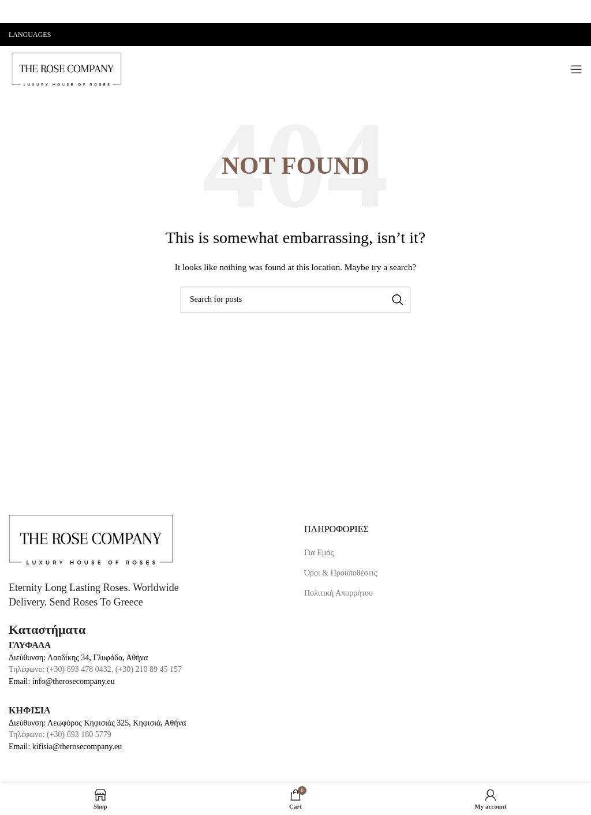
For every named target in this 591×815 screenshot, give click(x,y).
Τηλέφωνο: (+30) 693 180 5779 (60, 734)
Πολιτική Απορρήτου (338, 593)
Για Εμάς (319, 552)
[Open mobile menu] (576, 69)
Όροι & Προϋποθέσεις (340, 573)
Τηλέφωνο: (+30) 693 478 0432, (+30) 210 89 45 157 (95, 669)
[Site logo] (66, 68)
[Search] (295, 299)
